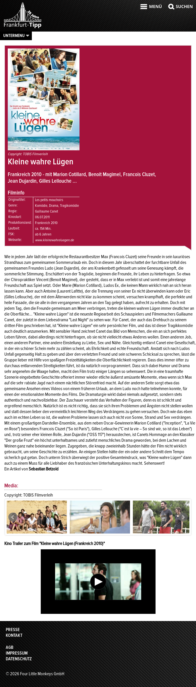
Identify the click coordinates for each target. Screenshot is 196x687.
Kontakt (14, 635)
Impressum (17, 653)
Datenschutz (19, 659)
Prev (13, 517)
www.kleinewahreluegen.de (54, 240)
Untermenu (14, 35)
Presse (13, 629)
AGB (9, 647)
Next (183, 517)
